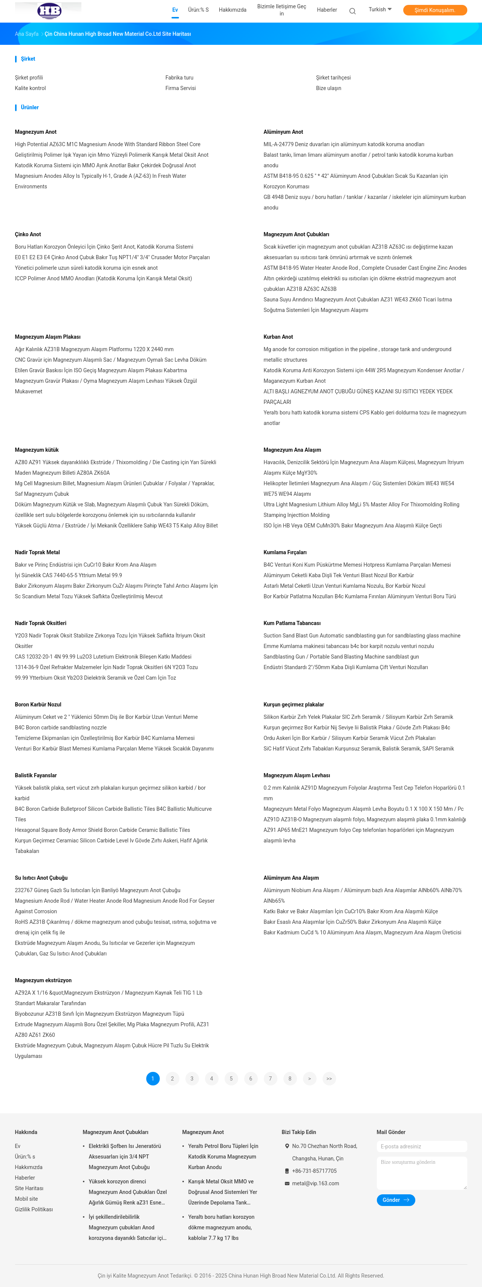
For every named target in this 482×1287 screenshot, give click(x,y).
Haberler (25, 1178)
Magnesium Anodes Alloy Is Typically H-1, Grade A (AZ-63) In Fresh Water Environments (100, 181)
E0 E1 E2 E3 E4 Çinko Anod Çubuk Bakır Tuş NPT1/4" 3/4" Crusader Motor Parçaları (112, 257)
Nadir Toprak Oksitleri (41, 623)
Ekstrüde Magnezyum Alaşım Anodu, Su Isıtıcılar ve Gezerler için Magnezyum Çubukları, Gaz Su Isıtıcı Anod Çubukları (105, 948)
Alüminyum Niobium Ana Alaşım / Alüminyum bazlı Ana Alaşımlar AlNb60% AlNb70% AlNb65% (363, 895)
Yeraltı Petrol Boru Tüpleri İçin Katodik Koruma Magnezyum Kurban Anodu (223, 1156)
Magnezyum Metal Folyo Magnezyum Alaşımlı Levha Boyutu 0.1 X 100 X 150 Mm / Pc (364, 809)
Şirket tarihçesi (333, 78)
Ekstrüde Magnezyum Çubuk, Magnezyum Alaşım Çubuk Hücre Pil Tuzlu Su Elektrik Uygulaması (112, 1050)
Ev (18, 1146)
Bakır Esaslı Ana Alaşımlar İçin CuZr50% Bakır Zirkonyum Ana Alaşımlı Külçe (352, 922)
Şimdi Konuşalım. (435, 10)
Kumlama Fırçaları (285, 552)
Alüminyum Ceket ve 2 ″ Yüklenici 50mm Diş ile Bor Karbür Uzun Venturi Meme (106, 717)
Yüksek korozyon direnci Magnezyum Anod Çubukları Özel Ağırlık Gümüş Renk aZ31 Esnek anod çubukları (128, 1193)
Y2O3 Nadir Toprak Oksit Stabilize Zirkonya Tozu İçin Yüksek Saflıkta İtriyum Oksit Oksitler (110, 641)
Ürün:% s (25, 1157)
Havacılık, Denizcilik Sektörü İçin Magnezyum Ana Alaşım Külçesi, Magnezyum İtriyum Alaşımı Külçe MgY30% (364, 467)
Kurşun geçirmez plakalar (294, 705)
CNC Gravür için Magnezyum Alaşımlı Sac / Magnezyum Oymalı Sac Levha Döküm (111, 360)
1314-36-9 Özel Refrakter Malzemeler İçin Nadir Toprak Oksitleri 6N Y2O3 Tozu (106, 667)
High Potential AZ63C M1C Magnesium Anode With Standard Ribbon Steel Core (108, 144)
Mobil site (26, 1199)
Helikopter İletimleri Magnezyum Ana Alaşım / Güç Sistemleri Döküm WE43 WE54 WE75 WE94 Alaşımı (359, 488)
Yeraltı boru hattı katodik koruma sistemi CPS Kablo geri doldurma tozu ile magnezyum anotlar (365, 418)
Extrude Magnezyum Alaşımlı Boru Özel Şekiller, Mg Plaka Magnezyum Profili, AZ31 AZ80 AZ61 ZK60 (112, 1029)
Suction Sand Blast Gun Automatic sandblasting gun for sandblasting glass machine (362, 636)
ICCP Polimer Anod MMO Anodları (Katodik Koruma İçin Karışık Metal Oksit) (103, 278)
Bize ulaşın (328, 88)
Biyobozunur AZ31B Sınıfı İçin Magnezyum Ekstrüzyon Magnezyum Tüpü (99, 1014)
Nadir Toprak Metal (37, 552)
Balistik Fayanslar (36, 775)
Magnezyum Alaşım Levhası (297, 775)
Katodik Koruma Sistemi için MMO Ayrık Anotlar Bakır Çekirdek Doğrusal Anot (105, 165)
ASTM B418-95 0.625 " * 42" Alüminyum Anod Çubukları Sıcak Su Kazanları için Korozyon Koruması (356, 181)
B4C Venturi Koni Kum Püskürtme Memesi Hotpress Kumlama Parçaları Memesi (357, 565)
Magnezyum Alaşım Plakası (48, 337)
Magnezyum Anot (36, 132)
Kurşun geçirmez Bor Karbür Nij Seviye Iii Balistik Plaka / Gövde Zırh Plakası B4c (357, 728)
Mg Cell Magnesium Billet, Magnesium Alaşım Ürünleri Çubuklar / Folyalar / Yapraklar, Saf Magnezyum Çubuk (115, 488)
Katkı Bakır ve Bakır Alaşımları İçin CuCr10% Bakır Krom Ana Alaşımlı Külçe (351, 911)
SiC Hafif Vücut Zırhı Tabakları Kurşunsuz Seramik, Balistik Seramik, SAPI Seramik (359, 749)
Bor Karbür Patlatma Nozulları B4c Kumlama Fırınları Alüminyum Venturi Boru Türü (360, 596)
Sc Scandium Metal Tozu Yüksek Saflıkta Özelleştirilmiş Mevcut (89, 596)
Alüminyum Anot (283, 132)
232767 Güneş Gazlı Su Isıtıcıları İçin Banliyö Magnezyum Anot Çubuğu (98, 890)
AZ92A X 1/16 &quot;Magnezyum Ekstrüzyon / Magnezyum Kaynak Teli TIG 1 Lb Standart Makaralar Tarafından (108, 998)
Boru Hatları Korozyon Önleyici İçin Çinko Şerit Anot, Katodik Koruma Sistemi (104, 247)
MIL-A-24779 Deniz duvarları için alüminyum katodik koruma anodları (344, 144)
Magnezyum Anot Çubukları (296, 234)
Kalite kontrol (30, 88)
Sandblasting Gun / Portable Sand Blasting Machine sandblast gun (341, 657)
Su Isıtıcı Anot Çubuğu (41, 878)
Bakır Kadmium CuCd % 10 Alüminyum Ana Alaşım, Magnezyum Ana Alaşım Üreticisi (363, 932)
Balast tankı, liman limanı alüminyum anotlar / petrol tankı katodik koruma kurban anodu (358, 160)
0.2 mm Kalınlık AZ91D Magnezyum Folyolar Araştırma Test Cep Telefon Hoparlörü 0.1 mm (364, 793)
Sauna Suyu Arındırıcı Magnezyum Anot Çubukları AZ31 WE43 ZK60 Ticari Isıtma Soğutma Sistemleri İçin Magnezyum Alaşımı (358, 305)
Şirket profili (29, 78)
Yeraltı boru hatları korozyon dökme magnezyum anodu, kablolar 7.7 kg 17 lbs (221, 1227)
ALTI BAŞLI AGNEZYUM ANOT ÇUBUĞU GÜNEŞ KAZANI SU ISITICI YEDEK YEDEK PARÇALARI (358, 396)
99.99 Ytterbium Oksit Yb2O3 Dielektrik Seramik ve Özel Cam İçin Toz (95, 678)
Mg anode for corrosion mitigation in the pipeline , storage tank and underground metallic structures (357, 354)
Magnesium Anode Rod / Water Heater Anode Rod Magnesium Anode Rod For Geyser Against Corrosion (115, 906)
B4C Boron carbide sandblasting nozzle (61, 728)
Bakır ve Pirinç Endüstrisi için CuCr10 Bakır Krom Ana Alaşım (86, 565)
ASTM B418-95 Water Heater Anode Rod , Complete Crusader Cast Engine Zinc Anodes (365, 268)
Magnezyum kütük (37, 450)
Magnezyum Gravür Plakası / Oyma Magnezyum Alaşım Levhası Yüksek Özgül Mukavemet (106, 386)
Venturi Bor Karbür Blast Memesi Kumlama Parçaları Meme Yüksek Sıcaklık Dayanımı (114, 749)
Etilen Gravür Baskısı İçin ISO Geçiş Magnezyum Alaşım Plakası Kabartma (101, 370)
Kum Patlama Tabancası (292, 623)
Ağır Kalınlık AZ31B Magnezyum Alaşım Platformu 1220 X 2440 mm (94, 349)
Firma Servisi (180, 88)
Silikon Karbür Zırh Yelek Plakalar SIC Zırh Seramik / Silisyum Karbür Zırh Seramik (358, 717)
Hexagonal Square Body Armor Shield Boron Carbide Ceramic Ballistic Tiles (102, 830)
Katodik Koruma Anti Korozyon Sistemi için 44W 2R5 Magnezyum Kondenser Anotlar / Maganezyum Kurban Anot (364, 375)
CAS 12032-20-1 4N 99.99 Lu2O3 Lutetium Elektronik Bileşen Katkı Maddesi (103, 657)
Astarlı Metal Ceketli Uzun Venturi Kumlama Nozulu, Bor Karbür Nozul (344, 586)
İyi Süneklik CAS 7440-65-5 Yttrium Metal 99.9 (68, 575)
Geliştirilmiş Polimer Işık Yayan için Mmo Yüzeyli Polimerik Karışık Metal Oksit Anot (112, 155)
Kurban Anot (278, 337)
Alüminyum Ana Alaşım (291, 878)
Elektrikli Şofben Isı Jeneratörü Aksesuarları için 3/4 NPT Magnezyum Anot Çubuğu (125, 1156)
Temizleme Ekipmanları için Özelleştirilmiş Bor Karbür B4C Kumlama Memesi (105, 738)
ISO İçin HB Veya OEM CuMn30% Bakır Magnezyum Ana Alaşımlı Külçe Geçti (353, 526)
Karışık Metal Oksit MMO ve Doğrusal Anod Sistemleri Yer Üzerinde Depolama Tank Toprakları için (222, 1193)
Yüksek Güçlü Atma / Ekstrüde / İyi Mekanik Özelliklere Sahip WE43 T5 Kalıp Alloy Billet (116, 526)
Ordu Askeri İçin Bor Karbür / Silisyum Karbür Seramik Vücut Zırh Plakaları (350, 738)
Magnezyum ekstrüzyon (43, 980)
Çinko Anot (28, 234)
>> (329, 1079)
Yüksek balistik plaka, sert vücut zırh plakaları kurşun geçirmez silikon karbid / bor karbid (110, 793)
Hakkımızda (29, 1167)
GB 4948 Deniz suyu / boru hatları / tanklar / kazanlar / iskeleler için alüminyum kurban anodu (365, 202)
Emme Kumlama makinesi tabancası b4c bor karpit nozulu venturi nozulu (349, 646)
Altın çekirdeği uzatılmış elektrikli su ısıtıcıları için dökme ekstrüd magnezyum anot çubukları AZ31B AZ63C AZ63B (360, 283)
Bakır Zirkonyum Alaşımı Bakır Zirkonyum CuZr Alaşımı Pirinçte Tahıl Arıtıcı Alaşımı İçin (116, 586)
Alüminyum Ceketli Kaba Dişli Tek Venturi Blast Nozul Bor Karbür (339, 575)
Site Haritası (29, 1188)
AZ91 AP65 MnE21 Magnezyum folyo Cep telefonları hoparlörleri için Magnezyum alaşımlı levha (359, 835)
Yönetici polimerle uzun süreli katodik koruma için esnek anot (86, 268)
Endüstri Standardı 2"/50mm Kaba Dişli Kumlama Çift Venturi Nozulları (346, 667)
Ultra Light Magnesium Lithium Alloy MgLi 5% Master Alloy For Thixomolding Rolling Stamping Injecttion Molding (362, 509)
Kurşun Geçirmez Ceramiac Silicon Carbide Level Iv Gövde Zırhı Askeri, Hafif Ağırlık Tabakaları (111, 846)
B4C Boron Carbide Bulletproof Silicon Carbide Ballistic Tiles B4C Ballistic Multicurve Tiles (113, 814)
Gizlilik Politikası (34, 1209)
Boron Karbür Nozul (38, 705)
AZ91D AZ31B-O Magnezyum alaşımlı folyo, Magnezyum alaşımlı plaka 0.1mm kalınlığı (365, 819)
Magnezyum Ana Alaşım (292, 450)
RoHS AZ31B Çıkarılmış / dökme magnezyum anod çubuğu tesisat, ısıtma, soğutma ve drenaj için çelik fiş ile (116, 927)
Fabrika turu (179, 78)
